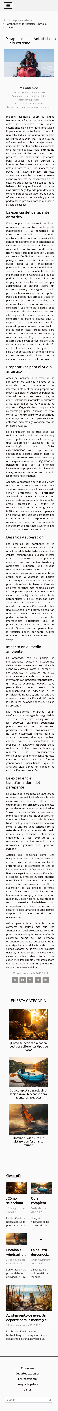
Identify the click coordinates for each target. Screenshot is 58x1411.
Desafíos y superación (29, 99)
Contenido (30, 88)
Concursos (27, 1368)
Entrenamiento (27, 1378)
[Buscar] (29, 1400)
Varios (27, 1389)
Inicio (5, 20)
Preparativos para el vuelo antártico (29, 96)
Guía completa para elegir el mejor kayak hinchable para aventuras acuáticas (28, 1094)
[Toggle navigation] (8, 5)
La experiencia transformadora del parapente (29, 107)
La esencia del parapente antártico (29, 92)
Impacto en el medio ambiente (29, 103)
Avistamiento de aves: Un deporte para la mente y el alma (27, 1319)
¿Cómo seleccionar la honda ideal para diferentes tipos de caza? (28, 1046)
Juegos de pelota (27, 1384)
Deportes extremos (23, 20)
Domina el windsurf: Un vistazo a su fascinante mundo (28, 1141)
